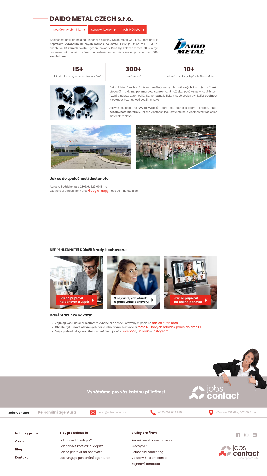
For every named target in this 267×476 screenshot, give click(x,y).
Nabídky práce (26, 433)
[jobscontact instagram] (246, 435)
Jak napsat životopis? (76, 440)
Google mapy (98, 191)
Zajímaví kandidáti (146, 464)
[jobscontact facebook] (238, 435)
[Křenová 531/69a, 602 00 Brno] (231, 412)
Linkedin (144, 331)
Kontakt (21, 457)
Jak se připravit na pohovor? (81, 452)
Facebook (129, 331)
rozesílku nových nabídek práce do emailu (169, 327)
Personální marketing (147, 452)
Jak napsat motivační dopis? (81, 446)
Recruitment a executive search (155, 440)
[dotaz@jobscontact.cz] (113, 412)
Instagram (161, 331)
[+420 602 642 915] (172, 412)
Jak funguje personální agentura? (85, 458)
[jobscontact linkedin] (255, 435)
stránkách (170, 323)
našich (157, 323)
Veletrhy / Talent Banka (149, 458)
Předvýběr (139, 446)
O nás (19, 441)
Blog (18, 449)
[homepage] (239, 459)
